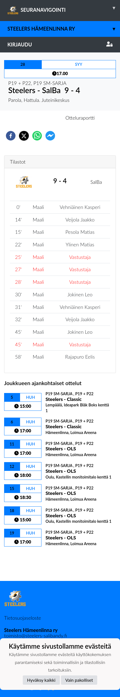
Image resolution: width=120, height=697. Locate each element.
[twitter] (24, 136)
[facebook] (11, 136)
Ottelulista (22, 562)
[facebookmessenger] (50, 136)
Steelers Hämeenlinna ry (63, 29)
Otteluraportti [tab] (80, 118)
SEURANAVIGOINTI (63, 8)
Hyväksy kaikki (41, 680)
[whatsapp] (37, 136)
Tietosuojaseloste (22, 618)
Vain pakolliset (79, 680)
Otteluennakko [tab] (41, 118)
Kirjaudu (60, 45)
